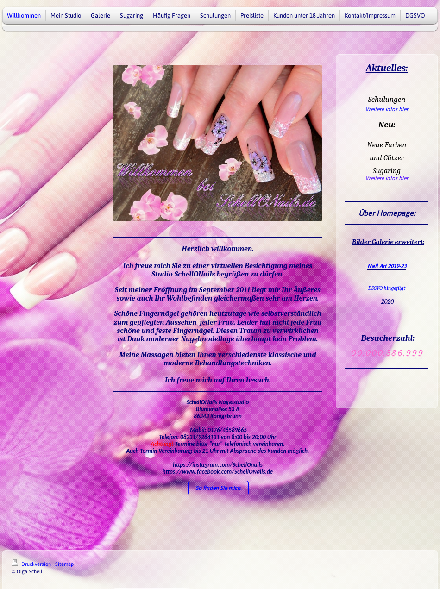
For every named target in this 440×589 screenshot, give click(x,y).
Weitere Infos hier (386, 109)
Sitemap (64, 564)
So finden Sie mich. (218, 488)
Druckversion (32, 564)
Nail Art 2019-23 (386, 266)
